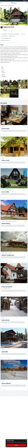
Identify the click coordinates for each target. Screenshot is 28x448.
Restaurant (14, 221)
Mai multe (14, 392)
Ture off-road (7, 284)
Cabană (6, 5)
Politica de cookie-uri (23, 442)
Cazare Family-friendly (8, 221)
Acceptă (16, 445)
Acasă (3, 5)
